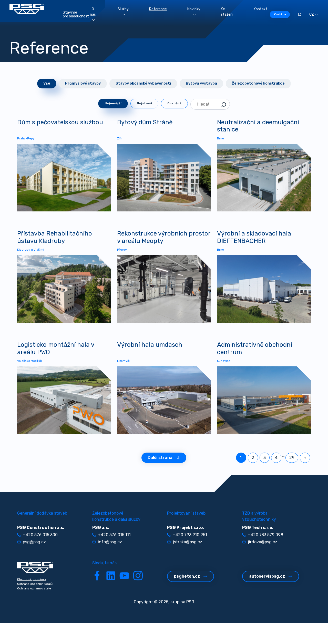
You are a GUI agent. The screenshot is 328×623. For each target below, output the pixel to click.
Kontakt (260, 9)
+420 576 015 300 (37, 534)
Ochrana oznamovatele (34, 588)
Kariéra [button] (280, 14)
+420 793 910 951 (187, 534)
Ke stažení (227, 12)
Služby (123, 11)
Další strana (164, 457)
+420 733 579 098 (262, 534)
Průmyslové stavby (83, 83)
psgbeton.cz (190, 576)
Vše (46, 83)
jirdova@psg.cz (259, 541)
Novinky (193, 11)
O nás (93, 14)
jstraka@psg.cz (184, 541)
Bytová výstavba (201, 83)
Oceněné (174, 103)
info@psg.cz (107, 541)
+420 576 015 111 (111, 534)
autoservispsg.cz (270, 576)
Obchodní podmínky (31, 579)
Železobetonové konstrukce (258, 83)
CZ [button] (313, 14)
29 (291, 457)
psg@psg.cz (31, 541)
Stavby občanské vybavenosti (143, 83)
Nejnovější (113, 103)
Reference (158, 9)
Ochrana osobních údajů (35, 584)
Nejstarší (144, 103)
